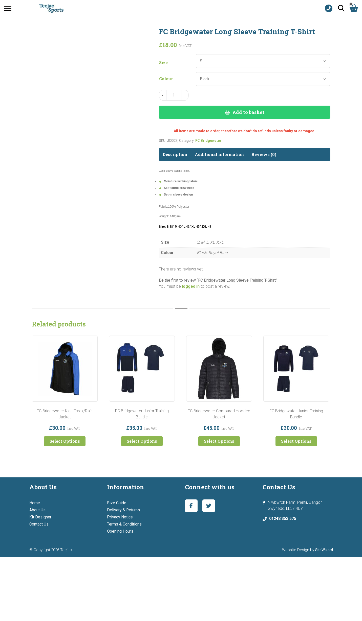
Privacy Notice (120, 517)
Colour (166, 78)
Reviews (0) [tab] (263, 154)
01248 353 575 (282, 518)
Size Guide (116, 502)
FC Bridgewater (208, 141)
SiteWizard (324, 550)
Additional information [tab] (219, 154)
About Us (37, 510)
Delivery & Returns (123, 510)
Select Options (65, 441)
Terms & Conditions (124, 524)
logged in (191, 286)
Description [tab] (175, 154)
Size (163, 62)
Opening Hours (120, 531)
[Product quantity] (173, 95)
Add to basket (248, 112)
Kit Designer (40, 517)
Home (34, 502)
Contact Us (39, 524)
